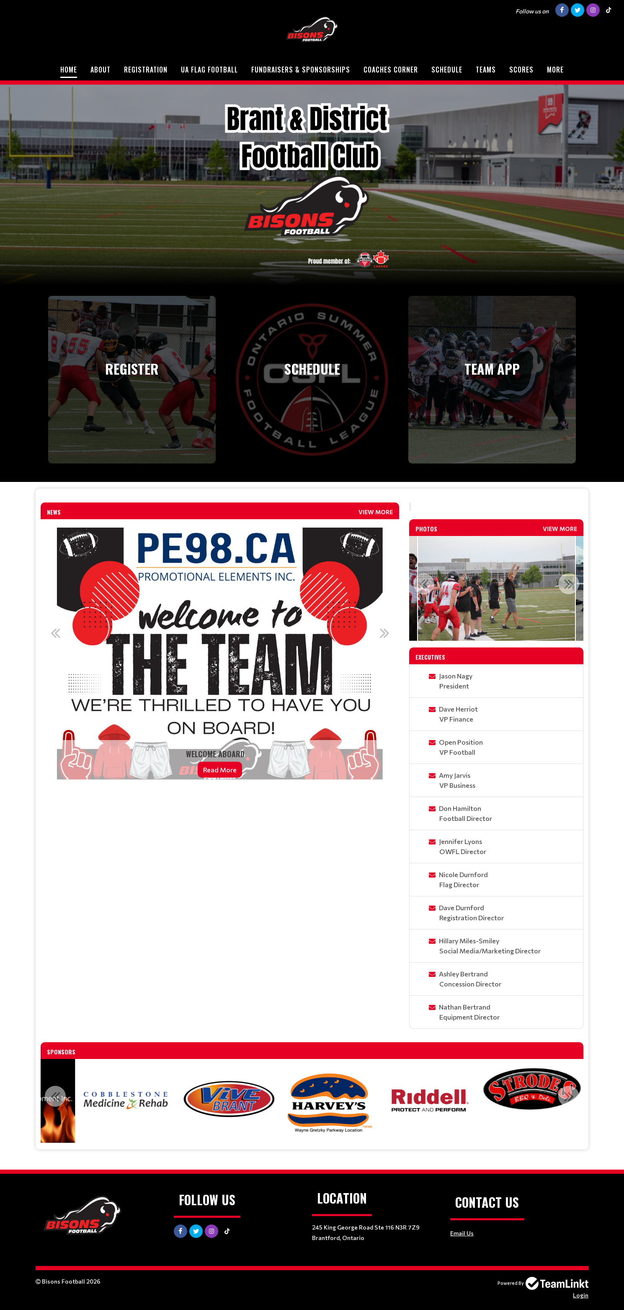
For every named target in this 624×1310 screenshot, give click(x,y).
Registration (146, 70)
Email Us (462, 1233)
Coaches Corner (391, 70)
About (100, 70)
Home (68, 70)
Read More (220, 770)
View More (375, 511)
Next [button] (384, 632)
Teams (486, 70)
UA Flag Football (209, 70)
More (555, 70)
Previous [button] (55, 632)
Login (580, 1295)
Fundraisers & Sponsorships (300, 70)
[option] (220, 653)
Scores (521, 70)
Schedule (446, 70)
